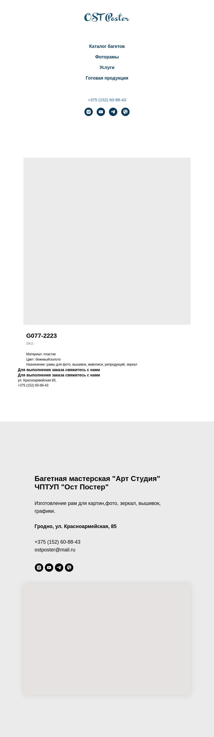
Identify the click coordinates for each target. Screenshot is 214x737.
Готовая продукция (107, 78)
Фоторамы (107, 57)
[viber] (125, 112)
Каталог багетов (107, 46)
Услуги (106, 67)
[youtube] (101, 112)
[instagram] (88, 112)
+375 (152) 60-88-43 (107, 99)
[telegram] (113, 112)
